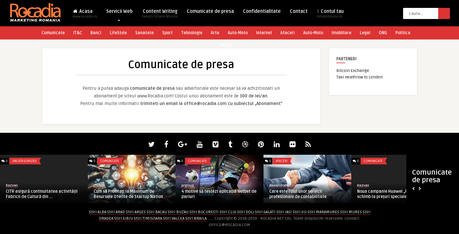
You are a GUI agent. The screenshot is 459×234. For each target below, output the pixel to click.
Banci (95, 32)
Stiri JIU (299, 211)
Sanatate (144, 32)
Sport (167, 32)
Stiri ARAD (116, 211)
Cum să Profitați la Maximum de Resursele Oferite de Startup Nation (128, 194)
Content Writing (160, 15)
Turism (225, 45)
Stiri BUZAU (178, 211)
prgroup (187, 185)
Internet (264, 32)
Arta (215, 32)
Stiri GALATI (265, 211)
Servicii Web (119, 12)
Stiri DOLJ (245, 211)
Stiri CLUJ (228, 211)
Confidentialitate (262, 11)
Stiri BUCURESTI (204, 211)
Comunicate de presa (210, 11)
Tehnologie (191, 32)
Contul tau (330, 15)
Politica (402, 32)
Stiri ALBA (97, 211)
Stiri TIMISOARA (148, 218)
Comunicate (53, 32)
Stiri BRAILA (196, 218)
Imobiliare (341, 32)
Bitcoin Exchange (352, 70)
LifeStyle (118, 32)
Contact (299, 11)
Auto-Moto (238, 32)
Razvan (12, 185)
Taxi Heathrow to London (359, 77)
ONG (383, 32)
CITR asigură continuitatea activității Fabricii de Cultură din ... (42, 194)
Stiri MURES (351, 211)
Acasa (85, 15)
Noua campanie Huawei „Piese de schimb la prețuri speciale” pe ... (389, 194)
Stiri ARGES (136, 211)
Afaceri (287, 32)
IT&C (77, 32)
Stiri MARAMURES (323, 211)
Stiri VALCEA (173, 218)
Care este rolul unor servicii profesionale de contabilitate (297, 194)
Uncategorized (24, 161)
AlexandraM (278, 185)
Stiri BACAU (157, 211)
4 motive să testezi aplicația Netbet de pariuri (218, 194)
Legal (365, 32)
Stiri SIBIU (123, 218)
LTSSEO (99, 185)
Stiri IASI (284, 211)
